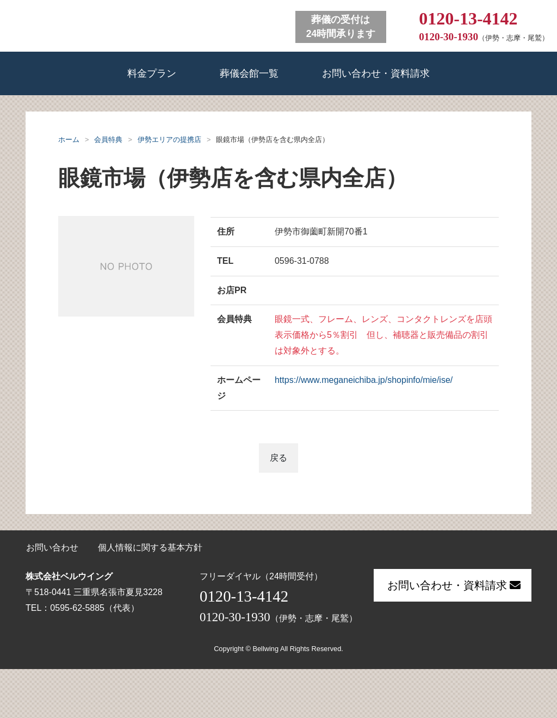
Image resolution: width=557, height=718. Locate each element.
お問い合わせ (52, 547)
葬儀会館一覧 (249, 73)
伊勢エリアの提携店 (169, 139)
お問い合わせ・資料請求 (376, 73)
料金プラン (151, 73)
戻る (278, 457)
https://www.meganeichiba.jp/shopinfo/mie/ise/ (364, 380)
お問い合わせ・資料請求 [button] (454, 585)
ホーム (68, 139)
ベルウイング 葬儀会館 (144, 24)
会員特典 (108, 139)
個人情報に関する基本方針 (150, 547)
